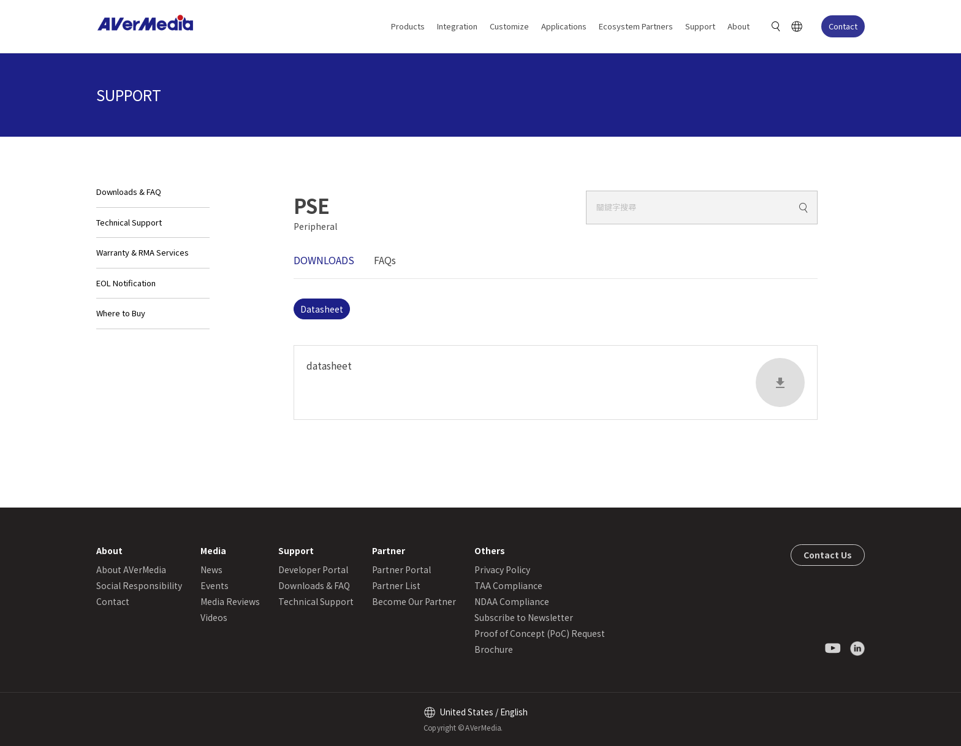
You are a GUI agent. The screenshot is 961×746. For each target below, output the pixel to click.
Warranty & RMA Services (142, 252)
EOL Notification (126, 283)
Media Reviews (230, 601)
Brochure (493, 649)
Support (700, 26)
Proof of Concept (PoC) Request (539, 633)
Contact (843, 26)
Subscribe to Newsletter (523, 617)
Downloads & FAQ (128, 191)
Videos (213, 617)
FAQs (385, 260)
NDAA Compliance (511, 601)
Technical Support (129, 222)
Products (408, 26)
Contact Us (827, 555)
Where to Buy (120, 313)
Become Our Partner (414, 601)
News (211, 569)
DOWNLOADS (324, 260)
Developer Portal (313, 569)
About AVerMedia (131, 569)
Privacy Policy (502, 569)
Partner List (396, 585)
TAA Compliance (508, 585)
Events (214, 585)
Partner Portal (401, 569)
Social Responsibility (139, 585)
